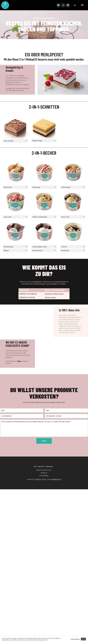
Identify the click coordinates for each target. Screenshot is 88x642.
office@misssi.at (56, 479)
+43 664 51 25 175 (40, 479)
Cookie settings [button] (75, 639)
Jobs (35, 466)
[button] (82, 5)
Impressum (41, 466)
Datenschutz (49, 466)
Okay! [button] (83, 639)
